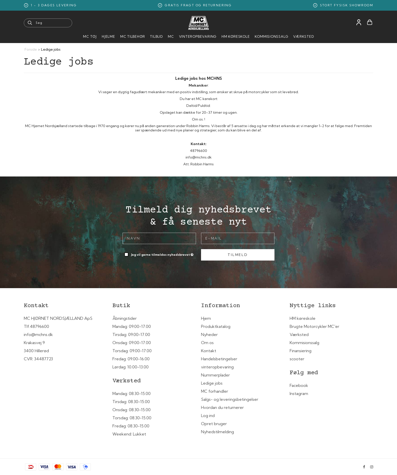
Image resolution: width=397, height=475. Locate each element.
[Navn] (159, 238)
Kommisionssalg (271, 36)
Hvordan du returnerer (222, 407)
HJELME (108, 36)
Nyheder (209, 334)
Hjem (206, 318)
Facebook (299, 385)
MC (171, 36)
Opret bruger (214, 423)
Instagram (299, 393)
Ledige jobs (212, 383)
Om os (207, 342)
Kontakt (208, 350)
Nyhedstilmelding (217, 431)
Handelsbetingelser (219, 358)
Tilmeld (238, 254)
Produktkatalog (215, 326)
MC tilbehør (132, 36)
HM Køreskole (236, 36)
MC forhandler (214, 391)
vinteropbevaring (217, 366)
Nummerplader (215, 375)
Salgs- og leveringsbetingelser (229, 399)
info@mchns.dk (38, 334)
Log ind (208, 415)
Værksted (303, 36)
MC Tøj (90, 36)
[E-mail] (237, 238)
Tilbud (156, 36)
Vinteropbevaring (197, 36)
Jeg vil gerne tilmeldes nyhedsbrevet (162, 253)
